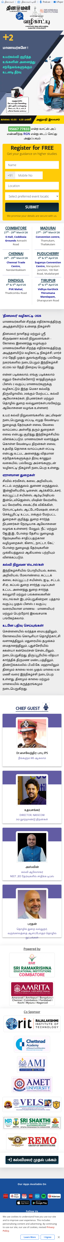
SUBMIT (32, 207)
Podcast (44, 2)
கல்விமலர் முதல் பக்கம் (32, 1160)
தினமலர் (7, 2)
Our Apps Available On (32, 1184)
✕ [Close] (58, 1237)
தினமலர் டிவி (26, 2)
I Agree (47, 1237)
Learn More (30, 1237)
